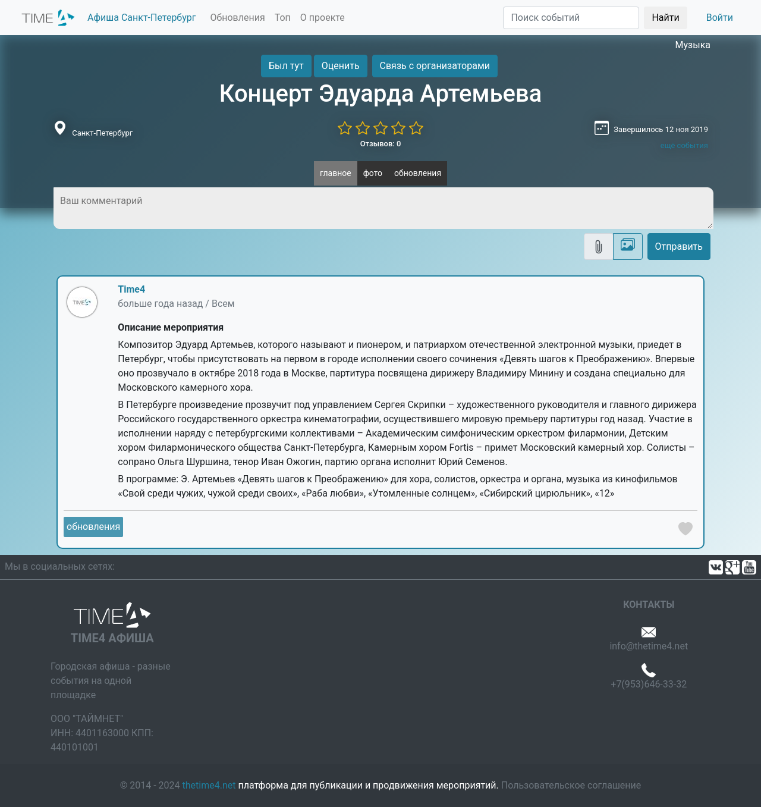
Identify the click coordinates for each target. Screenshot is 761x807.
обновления (417, 173)
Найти (665, 17)
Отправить (679, 246)
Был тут (286, 65)
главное (335, 173)
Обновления (237, 17)
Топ (283, 17)
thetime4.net (209, 785)
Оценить (341, 65)
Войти (719, 17)
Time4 (131, 289)
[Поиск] (571, 18)
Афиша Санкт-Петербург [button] (141, 17)
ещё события (684, 145)
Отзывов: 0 (380, 143)
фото (372, 173)
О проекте (322, 17)
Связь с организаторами (435, 65)
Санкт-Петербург (102, 132)
